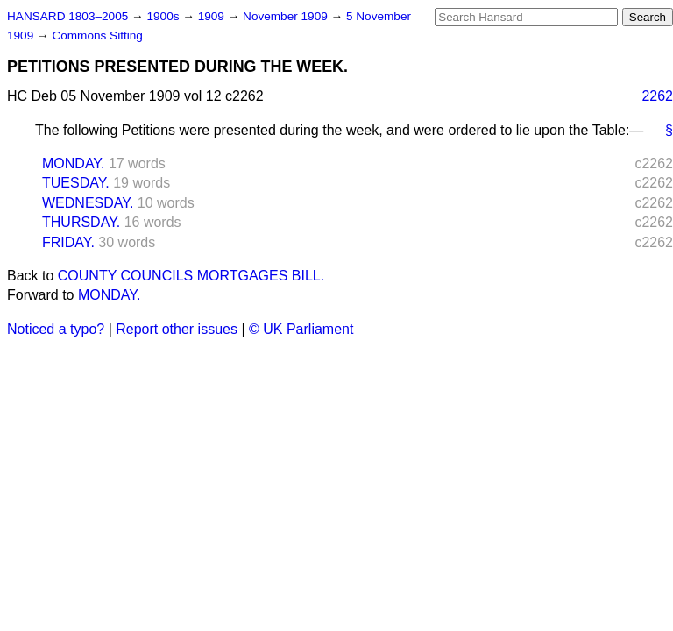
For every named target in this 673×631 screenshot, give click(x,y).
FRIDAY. (68, 242)
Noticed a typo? (55, 329)
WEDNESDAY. (87, 202)
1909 (213, 16)
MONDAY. (73, 163)
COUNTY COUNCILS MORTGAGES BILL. (191, 275)
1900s (164, 16)
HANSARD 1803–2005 (67, 16)
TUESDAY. (76, 182)
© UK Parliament (301, 329)
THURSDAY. (81, 222)
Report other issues (176, 329)
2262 (657, 96)
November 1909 (287, 16)
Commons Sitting (97, 35)
